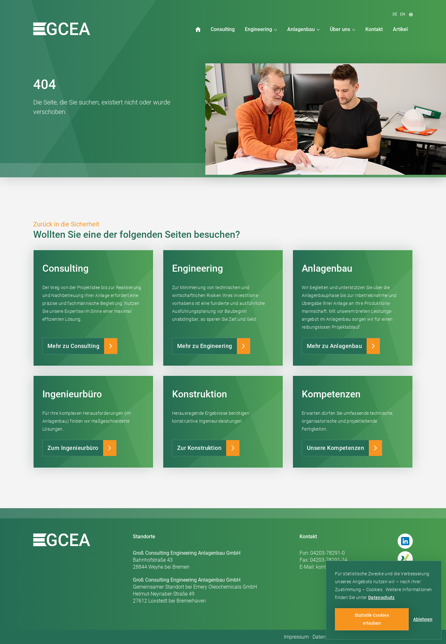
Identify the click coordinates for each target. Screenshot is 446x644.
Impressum (296, 637)
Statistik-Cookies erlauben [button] (372, 619)
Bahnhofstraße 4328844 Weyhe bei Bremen (186, 560)
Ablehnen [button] (422, 619)
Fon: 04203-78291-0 (322, 553)
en (402, 14)
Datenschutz (381, 597)
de (395, 14)
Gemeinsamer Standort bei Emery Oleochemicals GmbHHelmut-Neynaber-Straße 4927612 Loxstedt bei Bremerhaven (195, 590)
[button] (261, 29)
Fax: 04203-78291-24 (323, 560)
